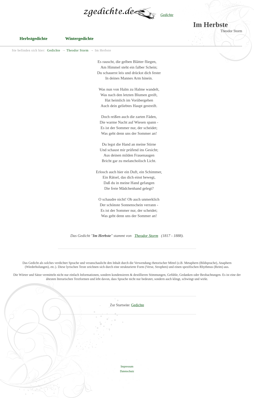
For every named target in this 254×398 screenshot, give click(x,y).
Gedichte (137, 305)
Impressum (127, 366)
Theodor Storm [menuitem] (77, 50)
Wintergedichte (79, 38)
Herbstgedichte (33, 38)
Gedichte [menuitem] (53, 50)
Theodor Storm (146, 235)
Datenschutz (127, 371)
